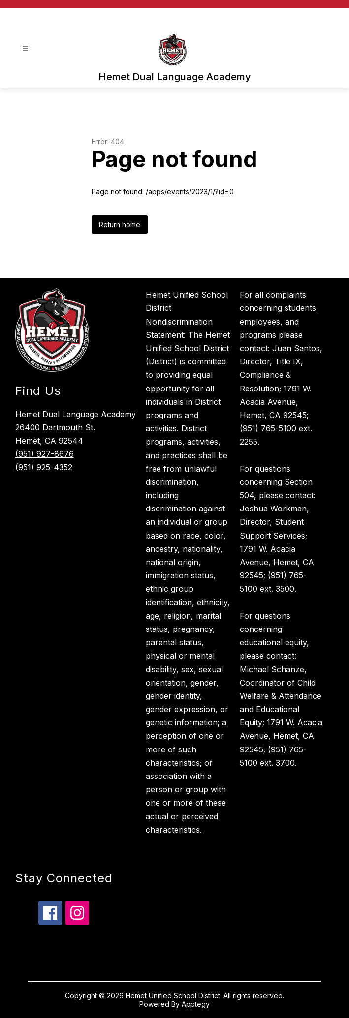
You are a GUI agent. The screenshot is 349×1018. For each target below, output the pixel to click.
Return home (119, 224)
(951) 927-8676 (44, 454)
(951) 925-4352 (43, 467)
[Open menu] (25, 48)
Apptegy (196, 1004)
